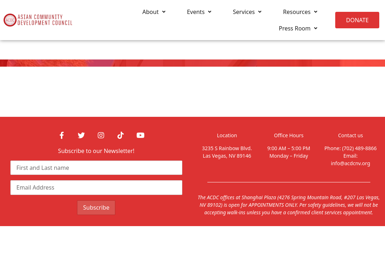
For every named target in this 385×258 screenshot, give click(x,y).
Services (247, 12)
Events (199, 12)
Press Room (298, 28)
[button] (357, 20)
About (154, 12)
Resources (300, 12)
